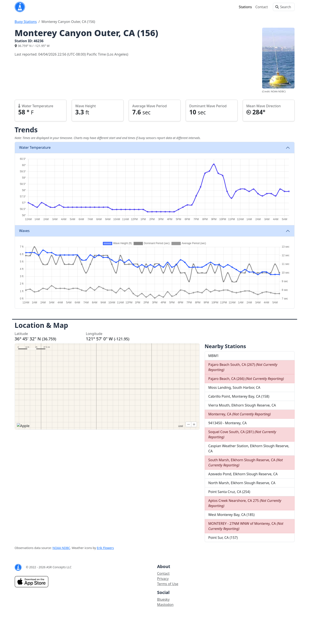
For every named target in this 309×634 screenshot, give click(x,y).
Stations (245, 7)
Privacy (163, 578)
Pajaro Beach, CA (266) (246, 378)
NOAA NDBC (61, 548)
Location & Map (41, 325)
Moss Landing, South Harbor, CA (234, 387)
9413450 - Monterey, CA (227, 423)
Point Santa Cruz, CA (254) (229, 491)
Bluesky (163, 599)
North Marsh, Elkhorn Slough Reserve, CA (242, 482)
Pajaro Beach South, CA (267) (242, 367)
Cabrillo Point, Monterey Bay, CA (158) (238, 396)
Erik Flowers (105, 548)
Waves (24, 230)
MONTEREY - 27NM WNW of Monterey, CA (246, 526)
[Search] (283, 7)
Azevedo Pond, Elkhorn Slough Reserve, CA (243, 474)
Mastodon (165, 604)
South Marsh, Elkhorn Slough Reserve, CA (245, 462)
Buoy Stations (26, 21)
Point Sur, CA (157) (223, 537)
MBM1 (213, 355)
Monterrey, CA (239, 414)
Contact (261, 7)
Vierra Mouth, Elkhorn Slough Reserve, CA (242, 405)
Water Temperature (35, 147)
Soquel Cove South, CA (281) (242, 434)
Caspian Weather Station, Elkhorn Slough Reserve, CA (248, 448)
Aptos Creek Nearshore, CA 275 (244, 503)
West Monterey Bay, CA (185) (231, 514)
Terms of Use (167, 583)
